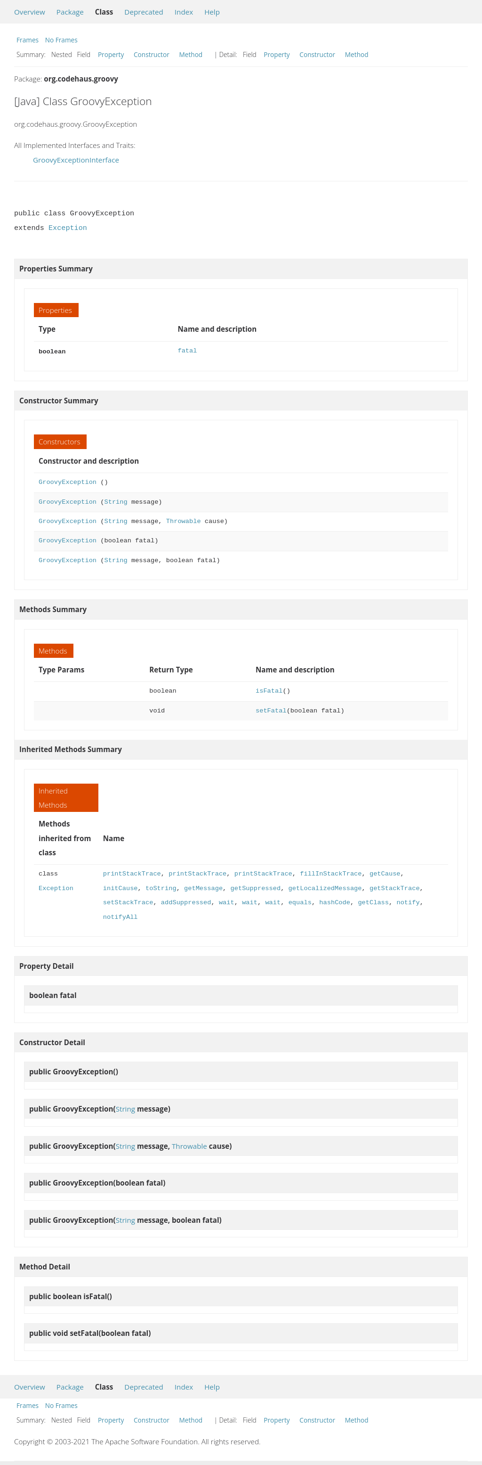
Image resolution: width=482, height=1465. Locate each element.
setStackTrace (128, 901)
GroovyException (67, 481)
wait (226, 901)
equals (299, 901)
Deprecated (143, 11)
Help (212, 11)
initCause (120, 887)
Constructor (151, 54)
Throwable (183, 520)
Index (184, 11)
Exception (67, 228)
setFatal (271, 709)
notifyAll (120, 916)
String (115, 501)
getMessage (203, 887)
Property (111, 54)
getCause (385, 872)
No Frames (61, 39)
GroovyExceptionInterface (76, 159)
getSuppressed (255, 887)
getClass (373, 901)
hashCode (334, 901)
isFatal (269, 690)
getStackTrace (395, 887)
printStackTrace (132, 872)
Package (70, 11)
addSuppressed (186, 901)
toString (161, 887)
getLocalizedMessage (325, 887)
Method (190, 54)
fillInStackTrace (331, 872)
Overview (29, 11)
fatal (187, 350)
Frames (27, 39)
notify (407, 901)
